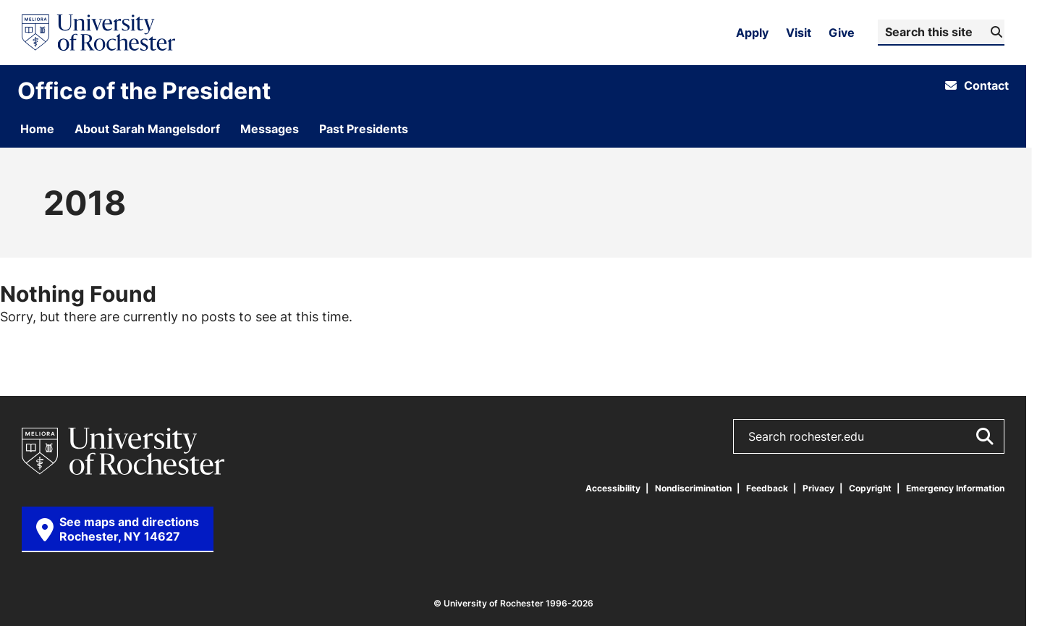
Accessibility (612, 488)
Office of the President (144, 90)
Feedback (767, 488)
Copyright (870, 488)
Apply (752, 33)
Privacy (818, 488)
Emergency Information (955, 488)
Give (842, 33)
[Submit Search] (994, 32)
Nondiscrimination (693, 488)
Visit (798, 33)
